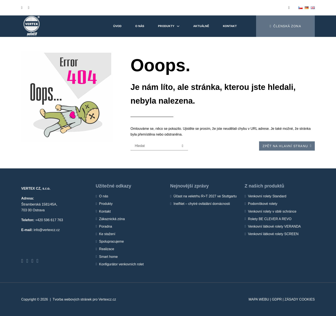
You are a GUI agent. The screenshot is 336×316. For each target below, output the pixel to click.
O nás (139, 26)
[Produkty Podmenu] (178, 26)
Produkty (166, 26)
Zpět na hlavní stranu (286, 146)
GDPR (277, 299)
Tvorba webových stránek (72, 299)
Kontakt (230, 26)
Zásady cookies (300, 299)
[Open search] (289, 8)
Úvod (117, 26)
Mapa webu (259, 299)
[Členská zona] (285, 26)
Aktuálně (201, 26)
